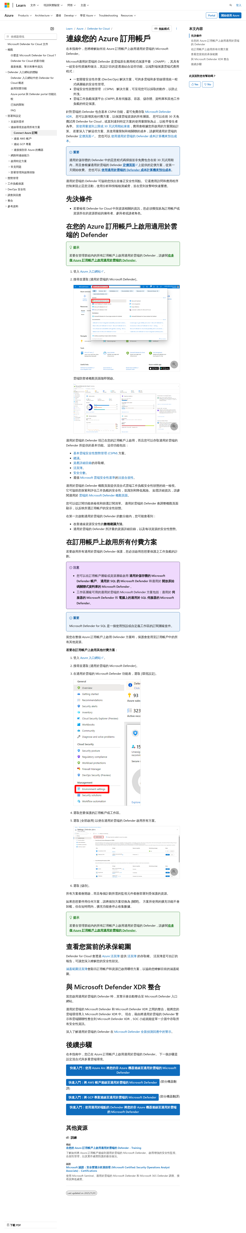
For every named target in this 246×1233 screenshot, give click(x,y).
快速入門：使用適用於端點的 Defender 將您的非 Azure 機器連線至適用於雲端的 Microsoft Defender (123, 1109)
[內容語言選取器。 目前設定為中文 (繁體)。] (15, 1212)
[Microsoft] (7, 5)
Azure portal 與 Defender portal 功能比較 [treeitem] (33, 96)
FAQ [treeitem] (13, 110)
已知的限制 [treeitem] (17, 104)
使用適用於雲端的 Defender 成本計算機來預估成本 (136, 170)
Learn (69, 28)
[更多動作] (176, 29)
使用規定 (108, 1221)
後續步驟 (196, 64)
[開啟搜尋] (231, 5)
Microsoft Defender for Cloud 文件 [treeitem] (28, 44)
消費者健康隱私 (85, 1221)
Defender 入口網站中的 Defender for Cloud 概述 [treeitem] (32, 80)
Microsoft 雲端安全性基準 (97, 477)
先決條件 (196, 35)
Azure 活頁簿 (111, 956)
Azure (80, 28)
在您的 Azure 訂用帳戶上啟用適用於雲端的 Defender (215, 42)
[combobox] (31, 37)
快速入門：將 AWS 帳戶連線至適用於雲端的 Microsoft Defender (113, 1082)
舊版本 (27, 1221)
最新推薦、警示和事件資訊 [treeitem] (27, 66)
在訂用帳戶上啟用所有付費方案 (209, 49)
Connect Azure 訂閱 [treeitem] (25, 133)
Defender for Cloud (98, 28)
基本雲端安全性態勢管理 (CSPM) (95, 453)
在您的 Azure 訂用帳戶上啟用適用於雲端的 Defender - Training (103, 1148)
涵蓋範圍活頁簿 (76, 969)
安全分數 (79, 473)
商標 (120, 1221)
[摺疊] (52, 28)
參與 (54, 1221)
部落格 (40, 1221)
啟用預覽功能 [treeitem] (19, 88)
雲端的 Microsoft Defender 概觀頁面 (103, 495)
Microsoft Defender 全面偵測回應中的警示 (142, 1032)
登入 (238, 5)
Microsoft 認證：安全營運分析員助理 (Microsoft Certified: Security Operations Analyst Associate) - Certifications (118, 1169)
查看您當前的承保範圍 (204, 54)
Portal (211, 15)
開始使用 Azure (230, 15)
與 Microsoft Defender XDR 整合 (210, 59)
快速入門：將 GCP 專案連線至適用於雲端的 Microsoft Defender (112, 1097)
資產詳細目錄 (82, 463)
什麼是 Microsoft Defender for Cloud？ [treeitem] (34, 55)
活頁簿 (78, 468)
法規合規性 (126, 477)
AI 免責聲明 (12, 1221)
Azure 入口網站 (90, 271)
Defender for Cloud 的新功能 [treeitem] (28, 61)
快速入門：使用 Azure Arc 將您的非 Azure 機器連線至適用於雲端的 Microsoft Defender (123, 1070)
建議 (76, 458)
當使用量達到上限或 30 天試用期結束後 (103, 126)
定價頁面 (85, 136)
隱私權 (65, 1221)
